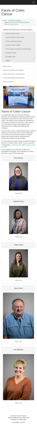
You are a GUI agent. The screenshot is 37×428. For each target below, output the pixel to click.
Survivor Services (8, 81)
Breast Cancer (7, 66)
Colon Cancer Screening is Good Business (17, 49)
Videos (7, 60)
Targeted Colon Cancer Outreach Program (17, 22)
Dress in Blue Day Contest (13, 41)
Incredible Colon (10, 56)
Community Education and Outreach (13, 78)
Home (4, 20)
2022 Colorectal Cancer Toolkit (14, 37)
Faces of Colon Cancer (12, 33)
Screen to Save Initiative (12, 45)
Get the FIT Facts (10, 53)
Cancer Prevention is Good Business (14, 74)
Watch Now (18, 193)
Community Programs (14, 20)
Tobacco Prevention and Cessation (13, 70)
